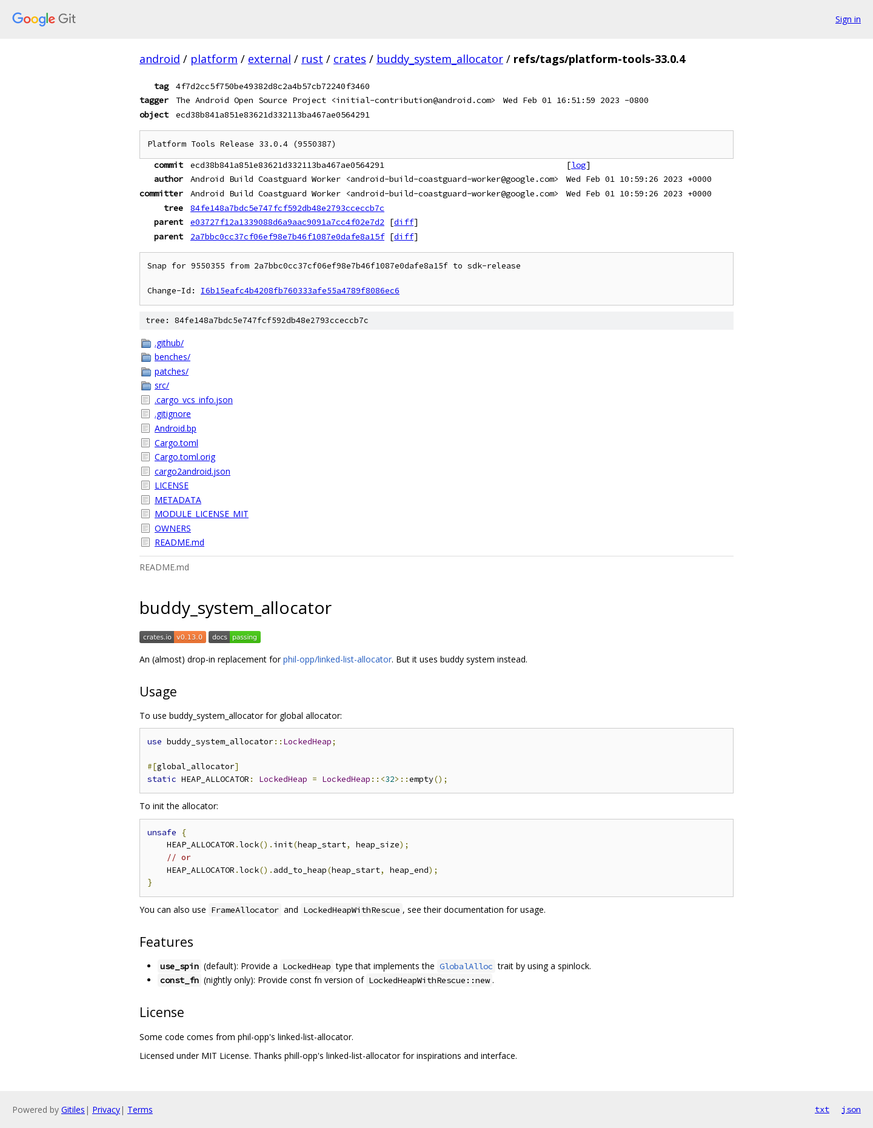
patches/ (172, 371)
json (851, 1109)
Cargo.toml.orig (185, 456)
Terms (140, 1109)
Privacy (106, 1109)
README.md (179, 542)
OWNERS (173, 528)
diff (403, 221)
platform (214, 59)
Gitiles (73, 1109)
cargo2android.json (192, 471)
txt (822, 1109)
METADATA (178, 500)
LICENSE (172, 485)
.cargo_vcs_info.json (194, 399)
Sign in (848, 19)
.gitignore (173, 413)
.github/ (169, 343)
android (159, 59)
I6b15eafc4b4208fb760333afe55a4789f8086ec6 (300, 290)
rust (312, 59)
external (269, 59)
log (578, 164)
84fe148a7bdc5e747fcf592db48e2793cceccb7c (287, 207)
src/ (162, 385)
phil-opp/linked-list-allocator (337, 659)
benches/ (172, 356)
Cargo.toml (176, 443)
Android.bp (175, 428)
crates (349, 59)
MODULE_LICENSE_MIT (202, 513)
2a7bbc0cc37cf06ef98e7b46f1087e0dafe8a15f (287, 236)
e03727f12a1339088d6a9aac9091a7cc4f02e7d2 (287, 221)
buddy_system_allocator (439, 59)
